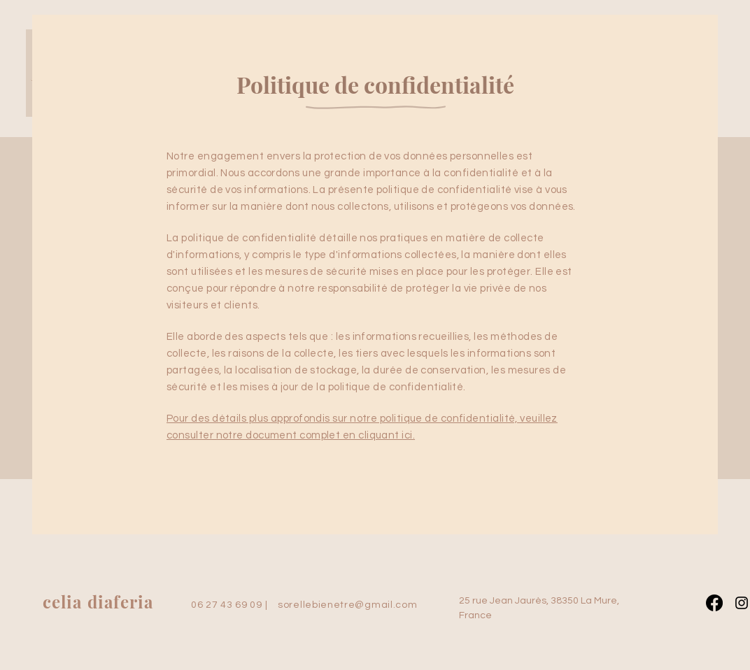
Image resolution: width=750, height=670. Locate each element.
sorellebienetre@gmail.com (348, 605)
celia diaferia (98, 601)
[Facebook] (714, 602)
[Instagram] (741, 602)
